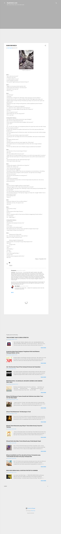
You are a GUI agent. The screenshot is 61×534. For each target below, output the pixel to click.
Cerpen (10, 265)
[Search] (56, 3)
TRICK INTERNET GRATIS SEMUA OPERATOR (17, 337)
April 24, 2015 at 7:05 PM (24, 286)
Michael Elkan (33, 510)
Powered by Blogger (30, 508)
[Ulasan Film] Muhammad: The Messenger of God (18, 411)
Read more (43, 347)
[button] (45, 46)
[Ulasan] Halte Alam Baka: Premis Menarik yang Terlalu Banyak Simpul (23, 441)
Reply (12, 292)
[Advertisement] (53, 25)
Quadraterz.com (12, 3)
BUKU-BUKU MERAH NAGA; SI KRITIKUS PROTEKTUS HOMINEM (22, 470)
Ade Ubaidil (17, 286)
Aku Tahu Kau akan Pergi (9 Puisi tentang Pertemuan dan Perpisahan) (23, 367)
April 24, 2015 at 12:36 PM (21, 270)
